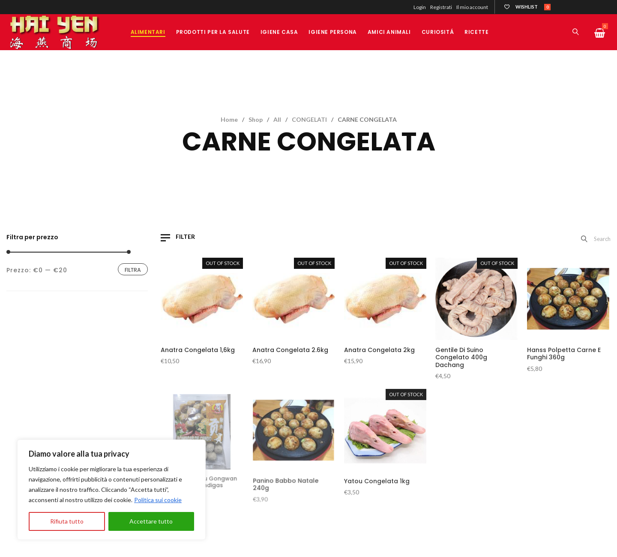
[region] (111, 490)
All (277, 119)
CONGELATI (309, 119)
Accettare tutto (151, 521)
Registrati (441, 7)
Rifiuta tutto (67, 521)
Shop (256, 119)
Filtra (133, 270)
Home (229, 119)
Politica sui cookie (158, 499)
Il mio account (472, 7)
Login (419, 7)
